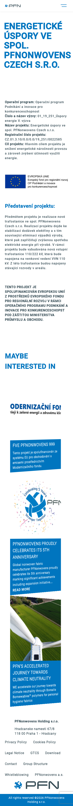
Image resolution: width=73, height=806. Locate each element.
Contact (11, 764)
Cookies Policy (44, 742)
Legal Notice (14, 753)
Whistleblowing (17, 775)
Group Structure (35, 764)
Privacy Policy (16, 742)
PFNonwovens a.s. (49, 775)
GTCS (34, 753)
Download (53, 753)
